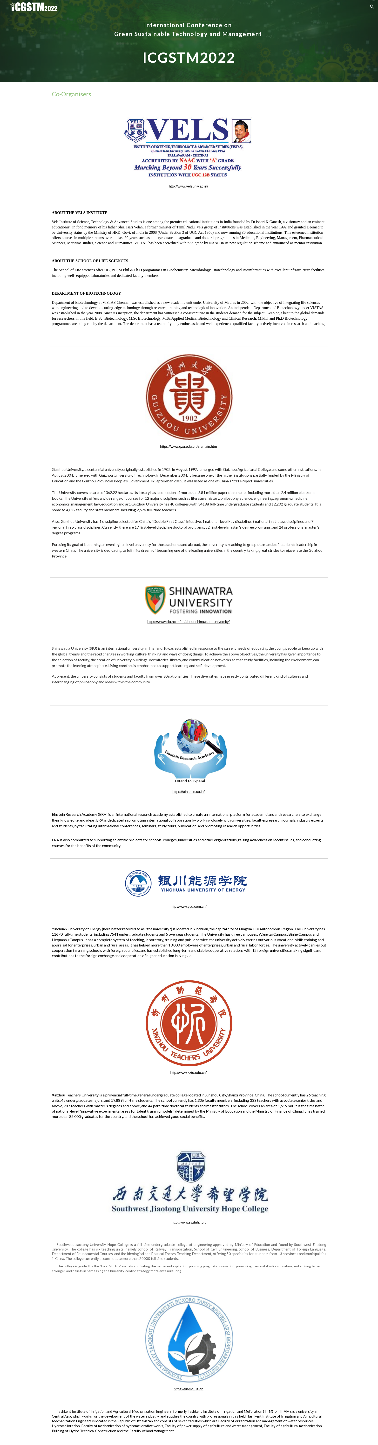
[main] (189, 41)
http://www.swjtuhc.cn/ (189, 1222)
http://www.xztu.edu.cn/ (188, 1073)
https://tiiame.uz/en (188, 1389)
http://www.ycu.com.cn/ (188, 906)
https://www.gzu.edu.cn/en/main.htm (188, 446)
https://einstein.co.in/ (188, 792)
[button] (372, 7)
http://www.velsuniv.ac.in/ (188, 186)
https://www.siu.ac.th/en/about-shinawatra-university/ (188, 622)
